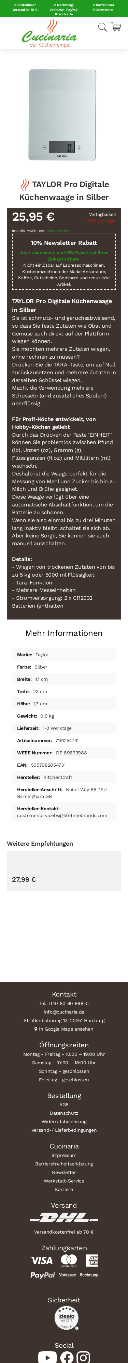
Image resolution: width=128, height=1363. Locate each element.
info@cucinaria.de (64, 1012)
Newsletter (64, 1172)
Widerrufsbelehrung (64, 1121)
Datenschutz (64, 1113)
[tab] (64, 630)
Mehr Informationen (64, 633)
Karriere (64, 1189)
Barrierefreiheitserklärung (64, 1163)
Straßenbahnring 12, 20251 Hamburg (64, 1020)
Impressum (64, 1155)
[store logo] (49, 33)
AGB (64, 1104)
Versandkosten (58, 231)
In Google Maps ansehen (66, 1029)
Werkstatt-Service (64, 1181)
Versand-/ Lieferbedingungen (64, 1130)
